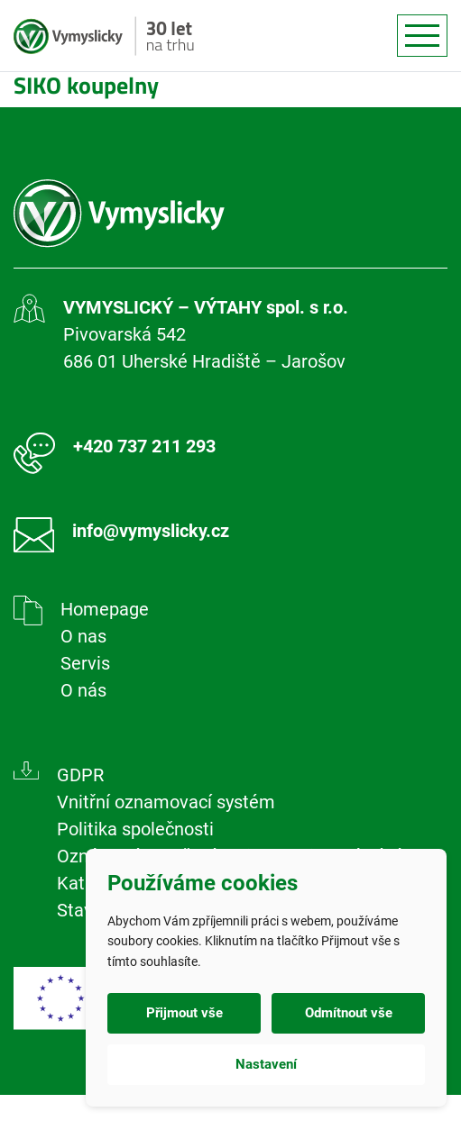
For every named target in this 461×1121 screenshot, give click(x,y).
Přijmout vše (184, 1013)
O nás (83, 690)
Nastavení (266, 1064)
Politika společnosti (135, 829)
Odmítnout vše (348, 1013)
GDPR (80, 775)
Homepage (104, 609)
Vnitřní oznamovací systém (166, 802)
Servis (85, 663)
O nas (83, 636)
